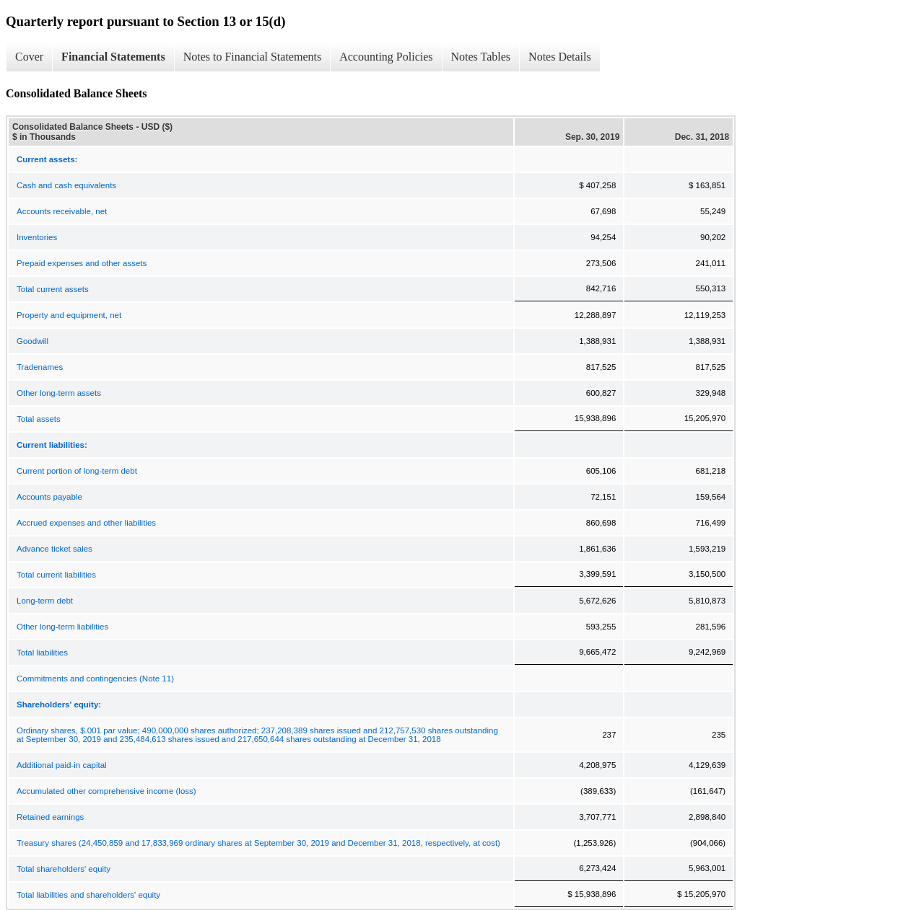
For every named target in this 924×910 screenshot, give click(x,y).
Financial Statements (113, 56)
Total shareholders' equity (63, 869)
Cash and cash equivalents (66, 185)
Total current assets (53, 289)
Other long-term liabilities (62, 626)
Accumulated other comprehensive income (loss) (106, 791)
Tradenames (40, 367)
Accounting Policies (385, 56)
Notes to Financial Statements (252, 56)
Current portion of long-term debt (77, 471)
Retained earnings (50, 817)
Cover (29, 56)
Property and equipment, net (69, 315)
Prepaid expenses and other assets (82, 263)
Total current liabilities (56, 574)
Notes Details (559, 56)
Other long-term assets (59, 393)
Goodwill (32, 341)
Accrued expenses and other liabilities (86, 522)
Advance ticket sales (54, 548)
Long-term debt (45, 600)
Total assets (39, 419)
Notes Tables (481, 56)
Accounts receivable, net (62, 211)
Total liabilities (42, 652)
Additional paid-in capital (62, 765)
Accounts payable (49, 496)
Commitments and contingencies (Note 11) (95, 678)
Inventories (37, 237)
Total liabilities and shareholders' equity (88, 895)
